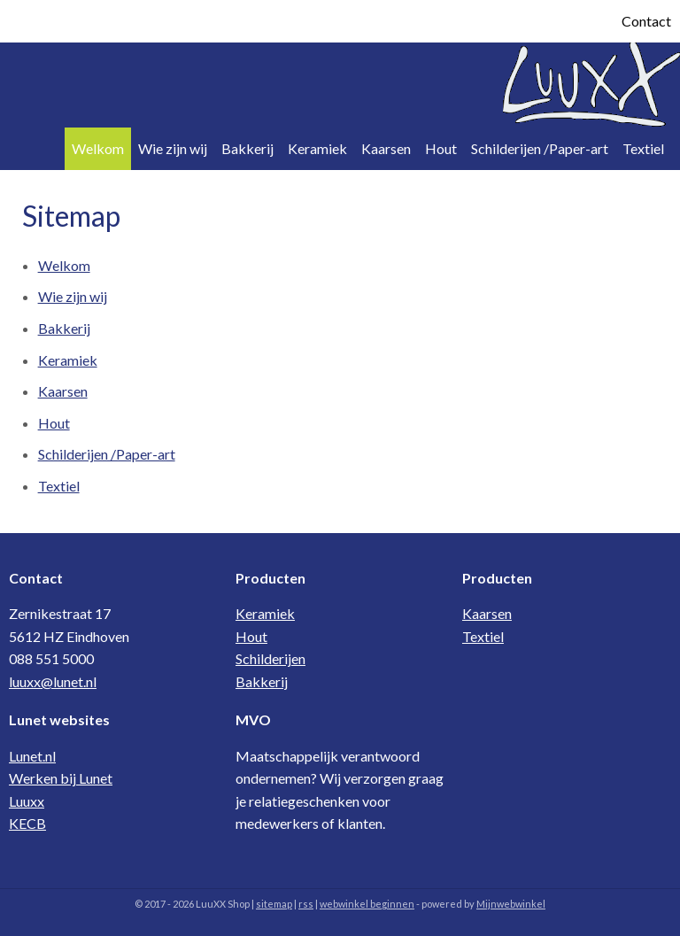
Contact (646, 20)
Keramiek (317, 148)
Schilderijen (270, 658)
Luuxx (26, 801)
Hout (441, 148)
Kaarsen (386, 148)
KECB (27, 823)
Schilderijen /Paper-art (539, 148)
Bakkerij (247, 148)
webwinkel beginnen (367, 903)
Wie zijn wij (172, 148)
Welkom (98, 148)
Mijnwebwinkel (510, 903)
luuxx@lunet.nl (53, 681)
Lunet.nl (32, 755)
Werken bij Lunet (60, 778)
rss (305, 903)
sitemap (274, 903)
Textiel (643, 148)
